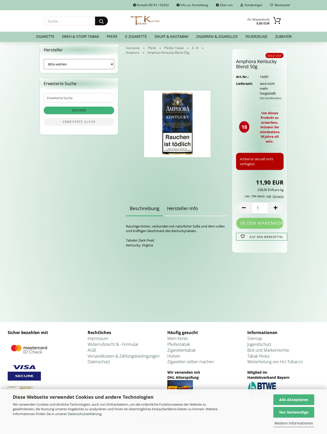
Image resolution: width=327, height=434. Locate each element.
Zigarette (45, 36)
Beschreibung (144, 211)
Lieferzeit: (244, 87)
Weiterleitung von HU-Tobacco (275, 365)
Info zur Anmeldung (192, 5)
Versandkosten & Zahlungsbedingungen (123, 359)
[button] (243, 211)
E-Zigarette (136, 36)
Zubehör (283, 36)
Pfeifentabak (178, 347)
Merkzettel (280, 5)
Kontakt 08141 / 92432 (151, 5)
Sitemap (254, 341)
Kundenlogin (251, 5)
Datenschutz (99, 365)
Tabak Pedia (258, 359)
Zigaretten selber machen (190, 365)
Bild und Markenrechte (268, 353)
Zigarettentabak (181, 353)
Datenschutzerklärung (84, 414)
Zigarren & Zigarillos (217, 36)
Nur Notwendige (293, 412)
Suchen (79, 113)
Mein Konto (177, 341)
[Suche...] (101, 21)
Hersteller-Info (182, 211)
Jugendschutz (259, 347)
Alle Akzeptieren (293, 399)
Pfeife (112, 36)
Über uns (224, 5)
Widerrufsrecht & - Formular (113, 347)
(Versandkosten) (270, 101)
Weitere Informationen (293, 423)
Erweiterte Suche (79, 125)
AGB (92, 353)
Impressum (98, 341)
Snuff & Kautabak (172, 36)
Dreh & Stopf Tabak (80, 36)
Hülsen (173, 359)
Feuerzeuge (256, 36)
